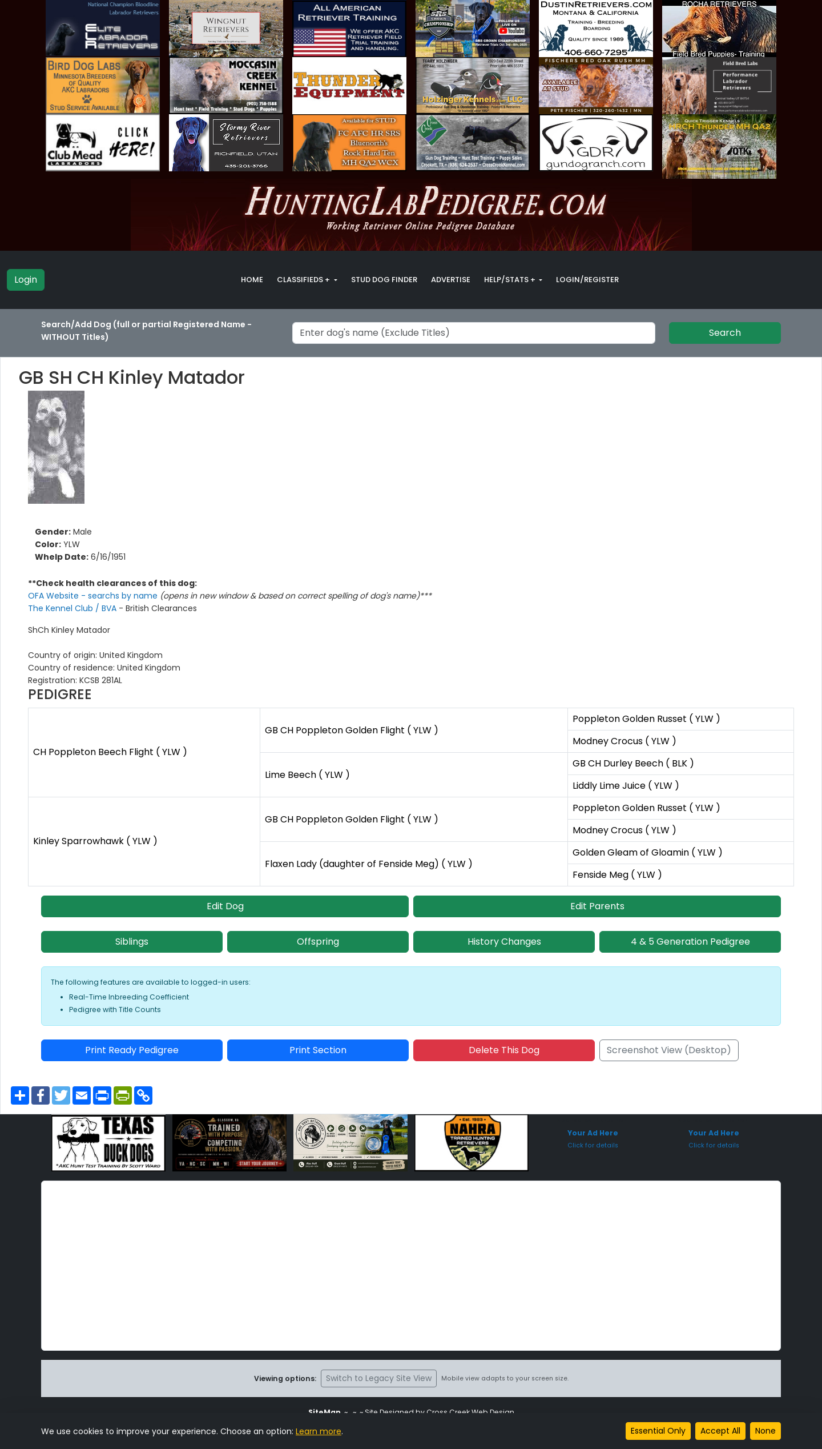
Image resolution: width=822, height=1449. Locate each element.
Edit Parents (597, 906)
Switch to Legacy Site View (379, 1378)
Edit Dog (225, 906)
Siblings (131, 941)
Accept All (720, 1430)
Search (725, 332)
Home (252, 279)
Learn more (318, 1431)
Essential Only (658, 1430)
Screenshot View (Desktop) (669, 1050)
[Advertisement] (411, 1266)
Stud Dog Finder (384, 279)
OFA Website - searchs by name (94, 595)
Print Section (317, 1050)
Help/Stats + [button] (510, 279)
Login (25, 279)
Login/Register (587, 279)
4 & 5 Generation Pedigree (690, 941)
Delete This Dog (504, 1050)
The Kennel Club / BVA (73, 608)
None (765, 1430)
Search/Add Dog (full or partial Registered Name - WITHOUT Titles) (146, 331)
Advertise (450, 279)
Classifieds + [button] (304, 279)
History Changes (504, 941)
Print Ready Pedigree (132, 1050)
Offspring (318, 941)
